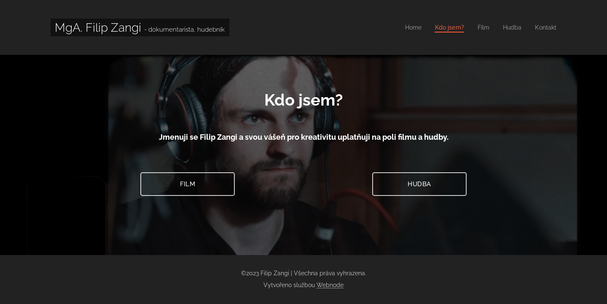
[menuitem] (408, 27)
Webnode (330, 285)
